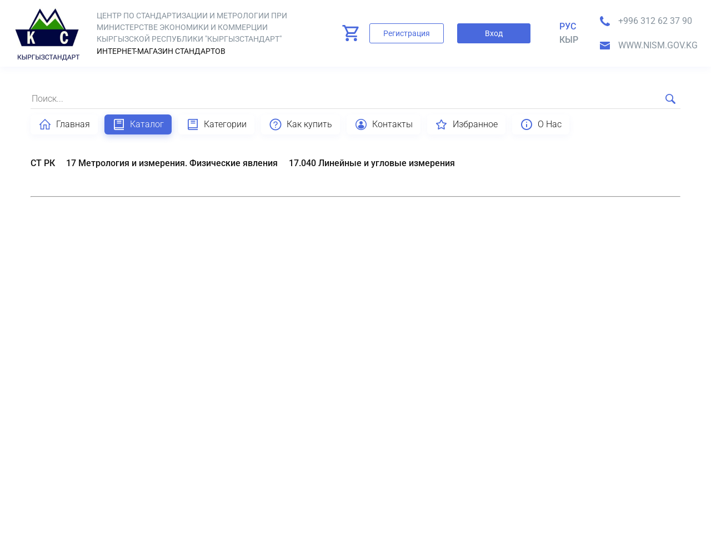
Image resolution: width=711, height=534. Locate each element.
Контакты (383, 124)
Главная (64, 124)
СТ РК (43, 163)
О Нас (541, 124)
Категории (216, 124)
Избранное (466, 124)
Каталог (138, 124)
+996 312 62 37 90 (655, 21)
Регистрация (406, 33)
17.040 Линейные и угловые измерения (372, 163)
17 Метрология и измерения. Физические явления (172, 163)
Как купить (300, 124)
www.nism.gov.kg (658, 45)
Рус (567, 26)
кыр (568, 39)
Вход (494, 33)
